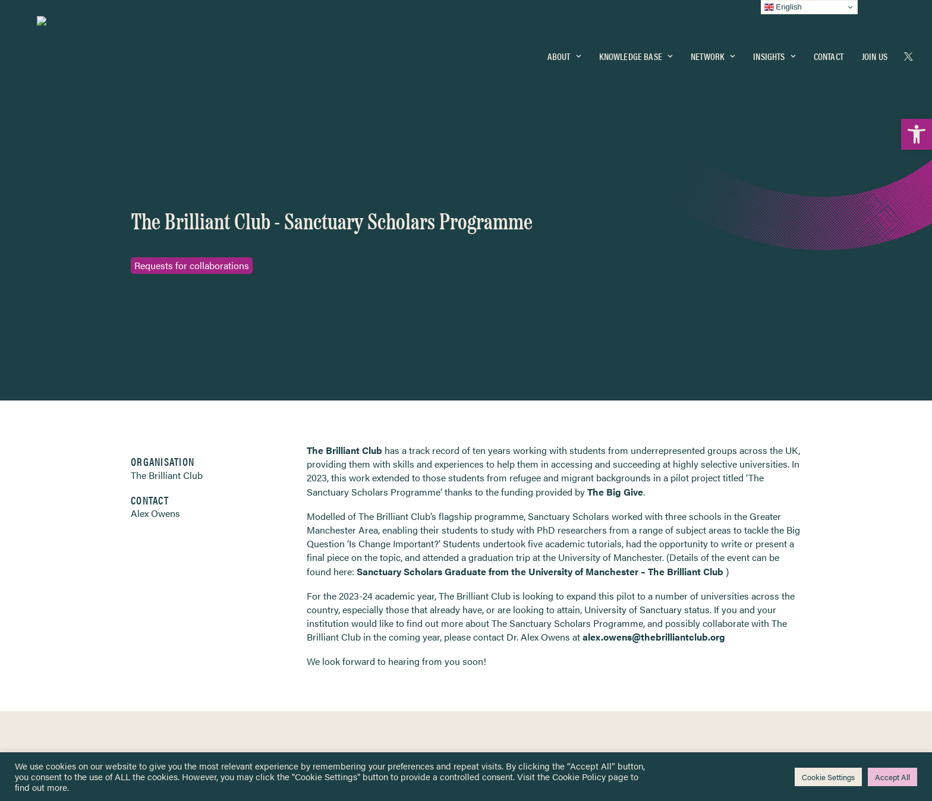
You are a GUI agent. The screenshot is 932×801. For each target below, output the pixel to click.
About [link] (564, 51)
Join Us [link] (874, 51)
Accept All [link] (892, 777)
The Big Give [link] (615, 320)
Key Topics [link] (494, 694)
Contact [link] (828, 51)
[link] (916, 134)
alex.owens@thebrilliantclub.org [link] (653, 466)
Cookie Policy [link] (579, 776)
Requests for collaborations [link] (191, 180)
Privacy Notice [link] (501, 589)
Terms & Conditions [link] (510, 604)
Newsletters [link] (71, 642)
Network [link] (713, 51)
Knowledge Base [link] (635, 51)
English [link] (783, 7)
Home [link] (53, 589)
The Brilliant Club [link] (344, 279)
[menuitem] (564, 51)
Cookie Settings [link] (828, 777)
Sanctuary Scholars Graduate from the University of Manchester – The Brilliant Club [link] (540, 400)
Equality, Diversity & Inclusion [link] (526, 617)
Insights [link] (774, 51)
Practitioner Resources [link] (515, 680)
